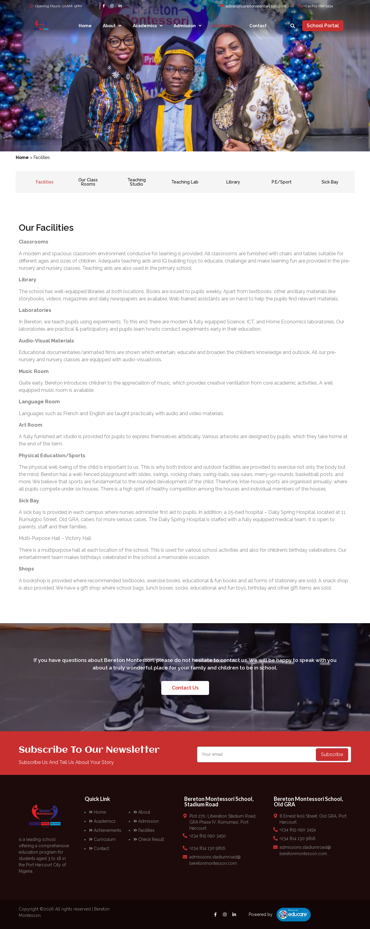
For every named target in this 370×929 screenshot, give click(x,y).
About (112, 25)
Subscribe (332, 754)
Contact (258, 25)
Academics (147, 25)
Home (85, 25)
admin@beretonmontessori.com (256, 5)
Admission (187, 25)
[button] (112, 25)
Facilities (225, 25)
